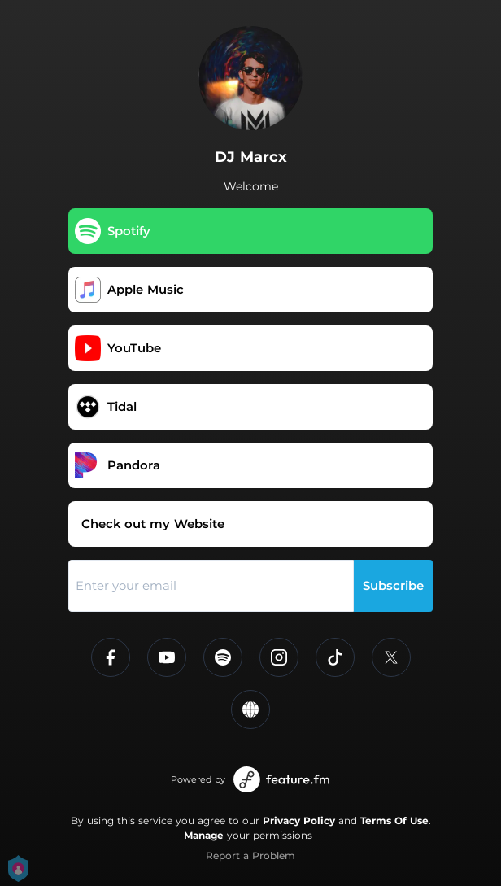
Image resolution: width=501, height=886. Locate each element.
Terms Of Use (394, 820)
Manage (204, 835)
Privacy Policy (299, 820)
